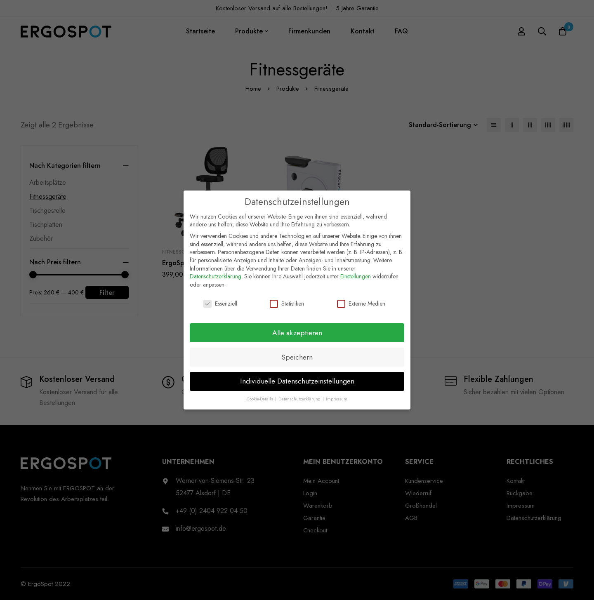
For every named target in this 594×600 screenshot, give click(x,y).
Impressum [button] (336, 396)
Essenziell (220, 300)
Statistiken (287, 300)
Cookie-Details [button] (260, 396)
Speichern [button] (297, 353)
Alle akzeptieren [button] (297, 329)
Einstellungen (355, 272)
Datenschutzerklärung (215, 272)
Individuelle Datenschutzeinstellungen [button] (297, 377)
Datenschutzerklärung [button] (300, 396)
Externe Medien (361, 300)
